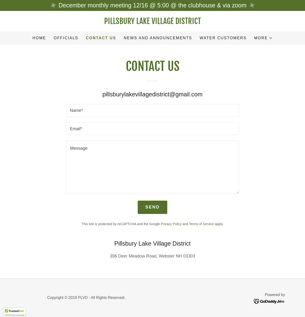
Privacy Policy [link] (171, 224)
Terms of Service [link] (201, 224)
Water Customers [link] (223, 38)
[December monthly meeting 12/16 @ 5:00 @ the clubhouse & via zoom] (152, 5)
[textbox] (152, 110)
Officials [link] (66, 38)
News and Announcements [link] (158, 38)
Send (152, 207)
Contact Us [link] (101, 38)
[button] (263, 38)
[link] (152, 22)
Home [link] (39, 38)
